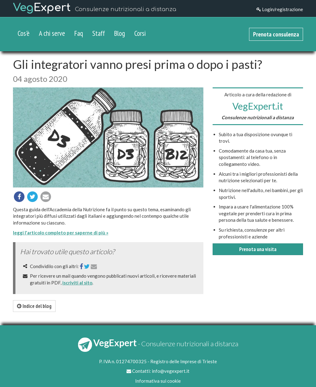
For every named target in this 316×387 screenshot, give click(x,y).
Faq (78, 33)
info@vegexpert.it (170, 371)
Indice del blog (34, 306)
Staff (98, 33)
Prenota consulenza (276, 34)
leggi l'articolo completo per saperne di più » (60, 232)
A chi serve (52, 33)
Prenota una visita (257, 249)
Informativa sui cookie (158, 381)
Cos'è (24, 33)
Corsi (140, 33)
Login (279, 9)
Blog (119, 33)
